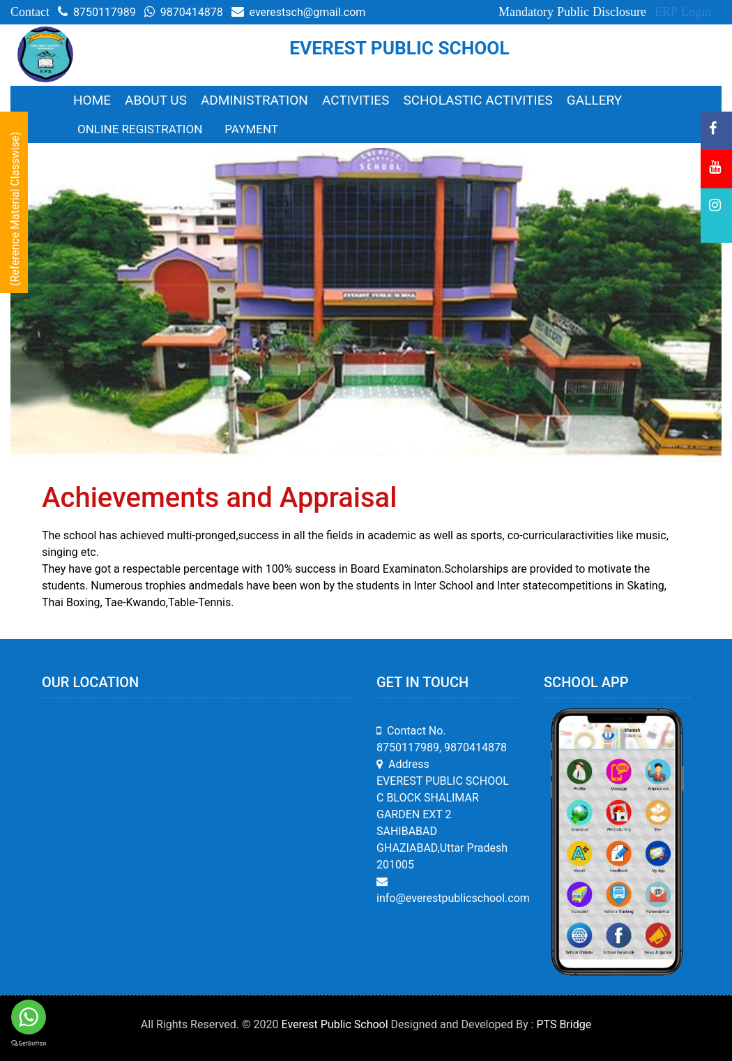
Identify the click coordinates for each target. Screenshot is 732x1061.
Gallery (594, 100)
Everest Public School (335, 1024)
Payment (251, 129)
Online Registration (139, 129)
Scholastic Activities (477, 100)
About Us (156, 100)
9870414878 (183, 12)
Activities (355, 100)
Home (92, 100)
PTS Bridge (563, 1024)
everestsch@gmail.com (298, 12)
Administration (254, 100)
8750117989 (97, 12)
